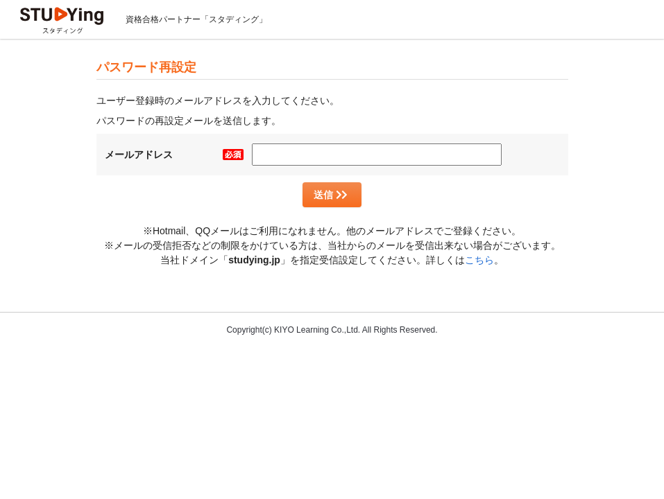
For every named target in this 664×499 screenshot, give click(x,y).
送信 (331, 194)
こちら (479, 259)
